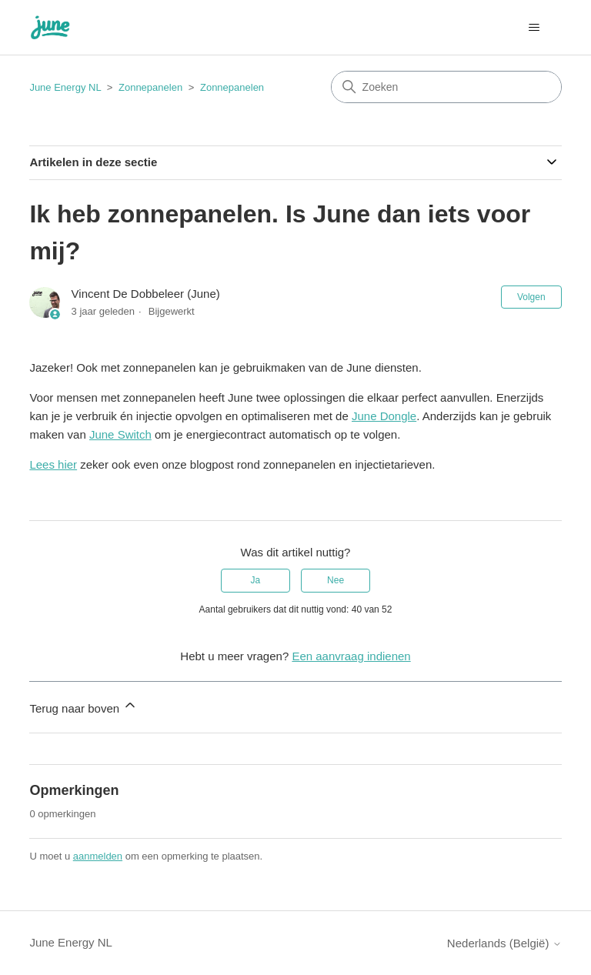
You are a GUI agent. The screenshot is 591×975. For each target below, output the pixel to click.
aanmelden (97, 856)
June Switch (120, 434)
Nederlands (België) (504, 943)
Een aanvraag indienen (351, 656)
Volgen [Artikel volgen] (531, 297)
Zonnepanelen (150, 87)
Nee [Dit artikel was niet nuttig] (335, 580)
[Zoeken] (446, 87)
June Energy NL (65, 87)
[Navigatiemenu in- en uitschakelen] (534, 27)
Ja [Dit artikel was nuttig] (256, 580)
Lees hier (53, 464)
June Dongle (384, 415)
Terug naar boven (83, 706)
